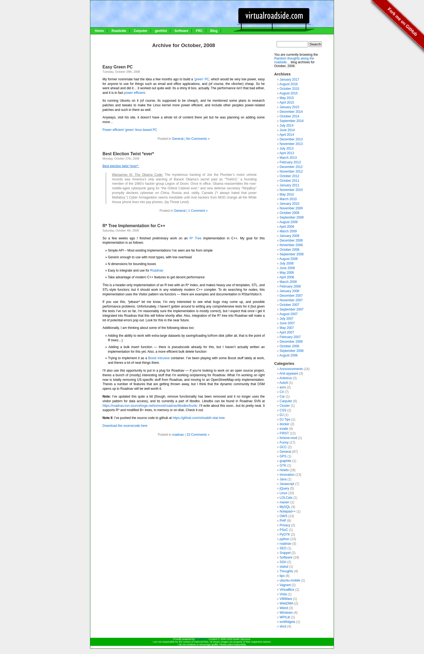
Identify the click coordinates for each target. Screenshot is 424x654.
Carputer (140, 31)
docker (284, 424)
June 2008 (287, 268)
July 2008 (286, 263)
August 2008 (288, 259)
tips (282, 576)
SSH (283, 562)
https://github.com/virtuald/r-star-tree (199, 418)
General (178, 139)
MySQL (285, 507)
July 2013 (286, 148)
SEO (283, 548)
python (284, 539)
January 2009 (289, 236)
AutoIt (283, 383)
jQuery (284, 488)
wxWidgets (287, 622)
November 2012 (291, 171)
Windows (286, 613)
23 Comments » (198, 435)
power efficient (134, 93)
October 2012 (289, 176)
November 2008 (291, 245)
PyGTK (285, 534)
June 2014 (287, 130)
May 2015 (287, 98)
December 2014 (291, 112)
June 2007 (287, 323)
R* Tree (195, 238)
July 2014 (286, 125)
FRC (199, 31)
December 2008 (291, 240)
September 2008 (292, 254)
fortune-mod (288, 438)
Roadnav (156, 270)
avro (283, 387)
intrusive (164, 358)
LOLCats (286, 498)
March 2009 (288, 231)
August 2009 (288, 222)
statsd (284, 567)
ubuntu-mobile (290, 580)
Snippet (285, 553)
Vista (283, 594)
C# (282, 392)
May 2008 (287, 273)
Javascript (287, 484)
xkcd (283, 626)
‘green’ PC (201, 79)
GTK (283, 465)
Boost (153, 358)
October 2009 (289, 213)
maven (284, 502)
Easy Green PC (117, 67)
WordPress (201, 639)
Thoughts (286, 571)
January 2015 (289, 107)
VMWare (286, 599)
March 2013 (288, 158)
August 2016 (288, 84)
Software (181, 31)
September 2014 (292, 121)
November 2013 (291, 144)
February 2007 (290, 337)
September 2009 (292, 217)
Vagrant (285, 585)
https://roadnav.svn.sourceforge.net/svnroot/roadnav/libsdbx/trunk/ (149, 406)
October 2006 (289, 346)
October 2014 (289, 116)
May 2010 (287, 194)
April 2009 (286, 227)
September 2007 (292, 309)
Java (283, 479)
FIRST (284, 433)
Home (99, 31)
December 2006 (291, 341)
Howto (284, 470)
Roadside (118, 31)
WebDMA (286, 603)
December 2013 (291, 139)
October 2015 (289, 89)
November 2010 (291, 190)
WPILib (285, 617)
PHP (283, 521)
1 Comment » (198, 211)
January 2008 (289, 291)
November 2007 (291, 300)
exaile (284, 429)
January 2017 (289, 79)
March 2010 (288, 199)
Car (282, 396)
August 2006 (288, 355)
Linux (283, 493)
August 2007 (288, 314)
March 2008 (288, 282)
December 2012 (291, 167)
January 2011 (289, 185)
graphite (285, 461)
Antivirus (285, 378)
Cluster (285, 406)
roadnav (178, 435)
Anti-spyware (288, 373)
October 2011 (289, 181)
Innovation (287, 475)
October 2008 (289, 250)
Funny (284, 442)
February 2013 (290, 162)
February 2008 (290, 286)
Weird (284, 608)
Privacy (285, 525)
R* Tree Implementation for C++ (133, 225)
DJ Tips (285, 419)
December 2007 (291, 296)
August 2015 (288, 93)
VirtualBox (287, 590)
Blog (214, 31)
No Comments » (198, 139)
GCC (283, 447)
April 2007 (286, 332)
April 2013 (286, 153)
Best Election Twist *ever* (128, 153)
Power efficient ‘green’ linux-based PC (129, 130)
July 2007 (286, 319)
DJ (282, 415)
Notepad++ (288, 511)
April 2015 (286, 102)
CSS (283, 410)
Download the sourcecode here (124, 426)
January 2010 (289, 204)
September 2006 (292, 351)
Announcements (291, 369)
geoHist (161, 31)
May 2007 (287, 328)
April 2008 (286, 277)
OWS (283, 516)
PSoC (284, 530)
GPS (283, 456)
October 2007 (289, 305)
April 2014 (286, 135)
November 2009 (291, 208)
